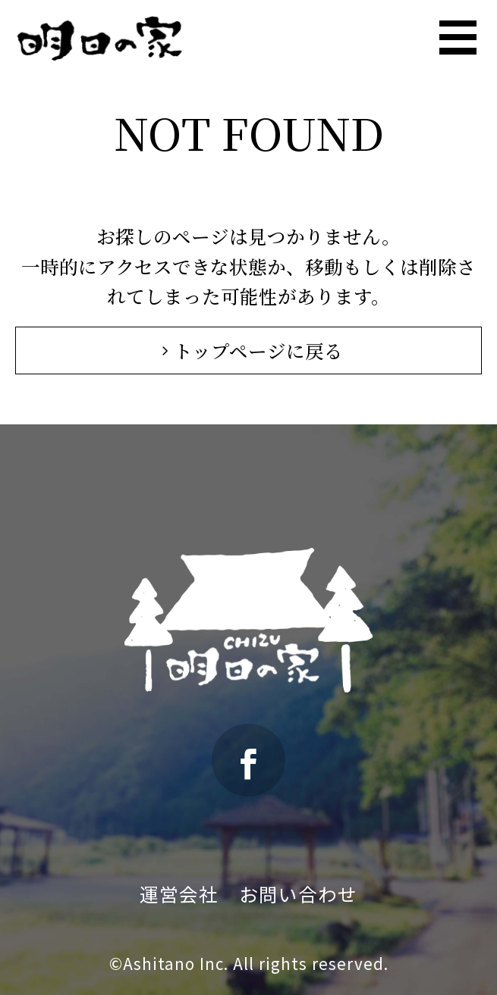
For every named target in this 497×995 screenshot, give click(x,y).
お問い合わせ (298, 894)
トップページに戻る (249, 350)
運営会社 (179, 894)
